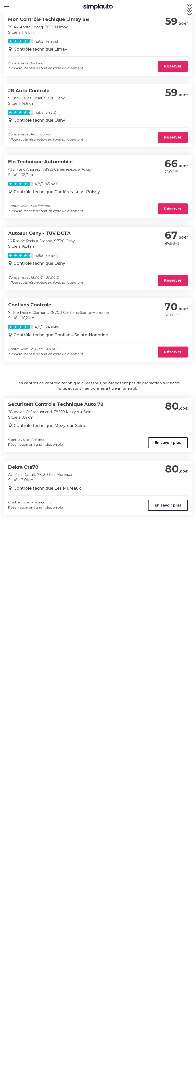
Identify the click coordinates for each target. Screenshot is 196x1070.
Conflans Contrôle (29, 305)
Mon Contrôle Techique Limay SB (48, 19)
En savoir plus (168, 442)
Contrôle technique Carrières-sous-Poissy (57, 191)
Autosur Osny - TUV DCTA (39, 233)
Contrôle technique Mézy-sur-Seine (50, 425)
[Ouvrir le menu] (6, 4)
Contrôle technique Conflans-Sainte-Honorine (61, 334)
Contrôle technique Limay (40, 49)
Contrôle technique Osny (39, 120)
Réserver (172, 66)
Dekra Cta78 (23, 467)
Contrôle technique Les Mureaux (47, 488)
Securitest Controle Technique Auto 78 (55, 404)
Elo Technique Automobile (40, 162)
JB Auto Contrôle (29, 91)
